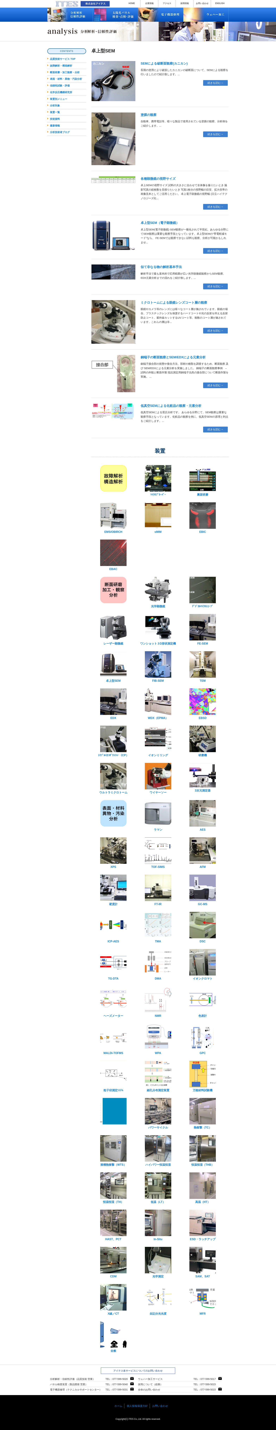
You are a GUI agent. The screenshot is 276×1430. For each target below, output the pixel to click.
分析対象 (55, 105)
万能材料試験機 (202, 1076)
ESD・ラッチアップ (202, 1225)
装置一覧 (55, 112)
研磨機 (202, 741)
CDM (113, 1262)
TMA (158, 927)
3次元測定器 (202, 777)
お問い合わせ (202, 3)
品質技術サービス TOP (62, 59)
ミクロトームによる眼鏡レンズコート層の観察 (174, 302)
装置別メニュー (58, 99)
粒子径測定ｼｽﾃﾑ (113, 1076)
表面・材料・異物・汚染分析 (66, 78)
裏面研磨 (202, 480)
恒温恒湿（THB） (202, 1150)
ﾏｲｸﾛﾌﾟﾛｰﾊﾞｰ (158, 480)
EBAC (113, 555)
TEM (202, 666)
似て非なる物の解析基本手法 (161, 267)
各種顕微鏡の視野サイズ (158, 178)
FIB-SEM (158, 666)
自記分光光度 (158, 1299)
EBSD (202, 703)
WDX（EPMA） (158, 703)
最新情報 (55, 125)
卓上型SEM (113, 666)
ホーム (118, 1405)
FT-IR (158, 890)
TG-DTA (113, 964)
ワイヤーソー (158, 778)
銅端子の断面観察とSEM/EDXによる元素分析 (173, 357)
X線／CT (113, 1299)
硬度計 (113, 890)
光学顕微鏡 (158, 592)
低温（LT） (158, 1187)
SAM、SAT (202, 1262)
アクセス (167, 3)
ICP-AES (113, 927)
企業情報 (149, 3)
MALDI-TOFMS (113, 1039)
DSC (202, 927)
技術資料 (55, 119)
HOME (132, 3)
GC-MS (202, 890)
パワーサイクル (158, 1113)
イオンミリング (158, 741)
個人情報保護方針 (137, 1405)
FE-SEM (202, 629)
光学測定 (158, 1262)
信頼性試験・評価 (60, 85)
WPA (158, 1039)
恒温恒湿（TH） (113, 1187)
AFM (202, 852)
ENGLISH (220, 3)
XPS (113, 852)
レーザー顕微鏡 (113, 629)
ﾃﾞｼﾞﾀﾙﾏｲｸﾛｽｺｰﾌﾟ (202, 592)
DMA (158, 964)
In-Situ (158, 1225)
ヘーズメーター (113, 1001)
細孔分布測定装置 (158, 1076)
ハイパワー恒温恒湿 (158, 1150)
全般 (113, 1336)
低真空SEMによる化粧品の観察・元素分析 (171, 406)
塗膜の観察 (148, 115)
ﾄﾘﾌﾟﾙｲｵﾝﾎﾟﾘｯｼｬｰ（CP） (113, 741)
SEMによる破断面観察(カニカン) (164, 63)
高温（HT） (202, 1187)
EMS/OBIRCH (113, 517)
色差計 (202, 1001)
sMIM (158, 517)
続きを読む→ (215, 82)
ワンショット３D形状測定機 (158, 629)
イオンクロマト (202, 964)
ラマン (158, 815)
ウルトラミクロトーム (113, 778)
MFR (202, 1299)
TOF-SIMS (158, 852)
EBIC (202, 517)
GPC (202, 1039)
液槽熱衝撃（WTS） (113, 1150)
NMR (158, 1001)
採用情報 (184, 3)
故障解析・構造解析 (61, 65)
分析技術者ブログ (60, 132)
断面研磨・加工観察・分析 (65, 72)
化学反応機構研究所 (61, 92)
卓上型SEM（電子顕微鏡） (160, 223)
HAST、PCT (113, 1225)
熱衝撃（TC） (202, 1113)
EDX (113, 703)
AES (202, 815)
